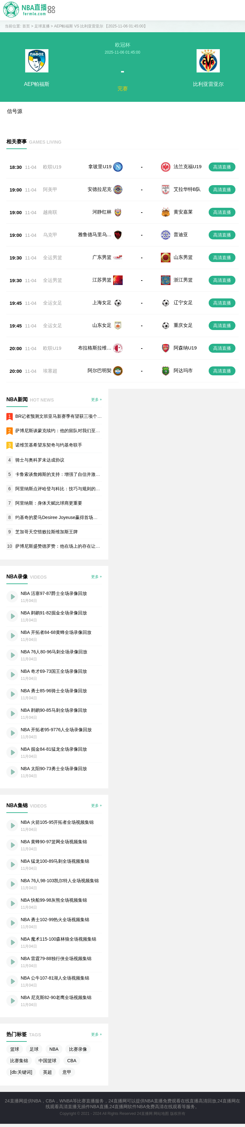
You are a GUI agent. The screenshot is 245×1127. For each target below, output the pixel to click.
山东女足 (102, 325)
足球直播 (42, 26)
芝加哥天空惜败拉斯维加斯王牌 (46, 531)
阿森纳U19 (185, 347)
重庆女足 (183, 325)
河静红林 (102, 211)
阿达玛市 (183, 370)
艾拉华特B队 (187, 189)
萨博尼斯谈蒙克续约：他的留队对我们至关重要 (62, 430)
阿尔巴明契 (100, 370)
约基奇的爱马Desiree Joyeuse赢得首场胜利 (58, 517)
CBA (71, 1060)
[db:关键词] (21, 1072)
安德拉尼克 (100, 189)
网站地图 (161, 1113)
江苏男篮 (102, 279)
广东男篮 (102, 257)
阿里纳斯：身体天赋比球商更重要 (48, 503)
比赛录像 (78, 1049)
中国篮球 (47, 1060)
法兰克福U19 (188, 166)
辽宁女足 (183, 302)
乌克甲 (50, 234)
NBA (54, 1049)
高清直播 (222, 166)
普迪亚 (181, 234)
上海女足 (102, 302)
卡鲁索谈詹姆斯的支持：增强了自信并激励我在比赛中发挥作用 (77, 474)
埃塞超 (50, 370)
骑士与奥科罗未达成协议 (39, 459)
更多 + (96, 399)
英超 (47, 1072)
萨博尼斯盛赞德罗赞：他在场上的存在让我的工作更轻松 (71, 546)
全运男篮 (52, 257)
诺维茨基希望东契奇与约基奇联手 (48, 444)
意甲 (66, 1072)
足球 (34, 1049)
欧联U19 (52, 166)
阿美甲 (50, 189)
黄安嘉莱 (183, 211)
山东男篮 (183, 257)
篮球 (14, 1049)
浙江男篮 (183, 279)
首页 (26, 26)
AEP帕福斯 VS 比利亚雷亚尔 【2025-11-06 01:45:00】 (100, 26)
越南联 (50, 212)
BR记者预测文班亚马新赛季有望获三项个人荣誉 (63, 416)
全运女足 (52, 302)
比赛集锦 (19, 1060)
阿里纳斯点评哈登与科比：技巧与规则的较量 (59, 488)
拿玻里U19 (100, 166)
